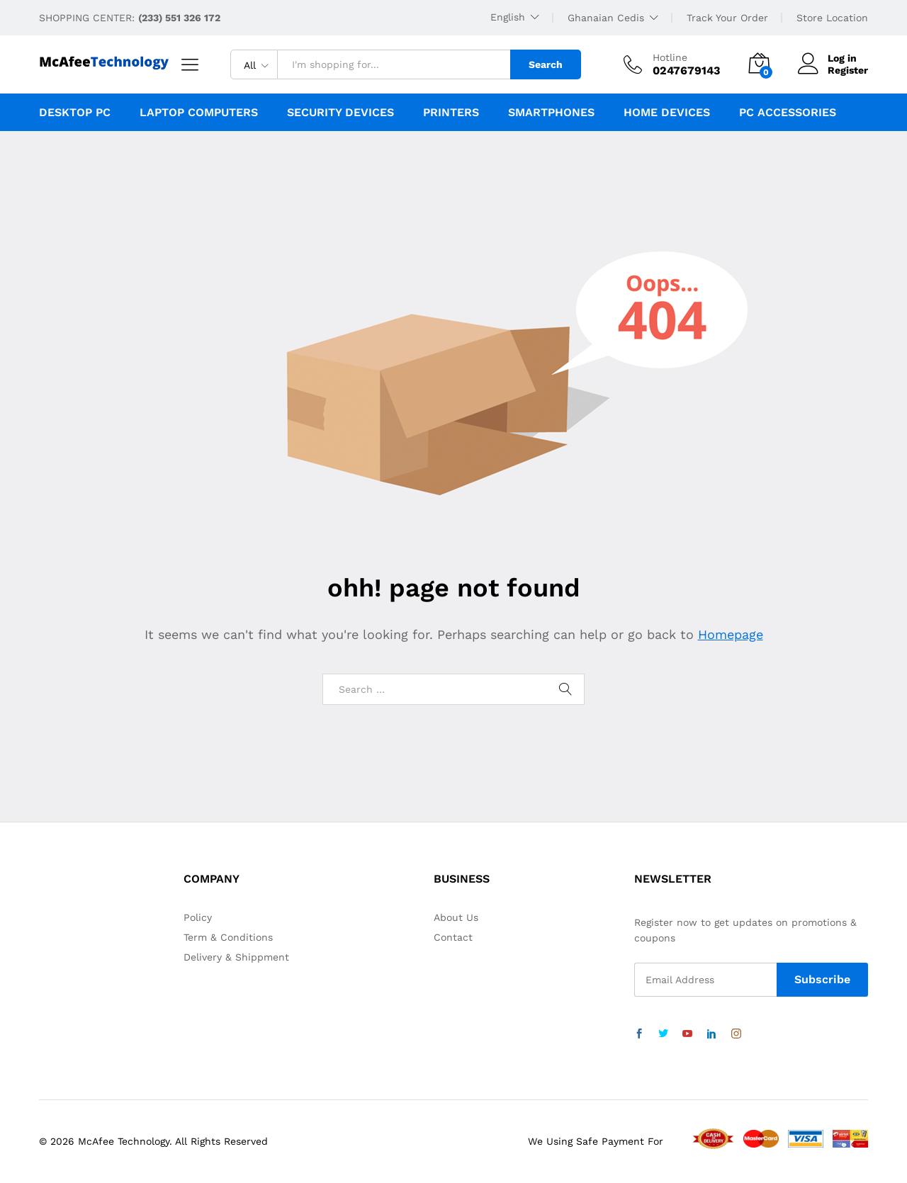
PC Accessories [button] (787, 112)
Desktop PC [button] (75, 112)
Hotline (670, 57)
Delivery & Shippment (236, 957)
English (507, 17)
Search (546, 64)
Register (848, 70)
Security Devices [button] (340, 112)
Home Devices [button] (667, 112)
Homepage (730, 634)
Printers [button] (451, 112)
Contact (453, 937)
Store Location (832, 17)
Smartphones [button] (551, 112)
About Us (456, 917)
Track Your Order (727, 17)
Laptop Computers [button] (199, 112)
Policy (198, 917)
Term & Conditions (228, 937)
